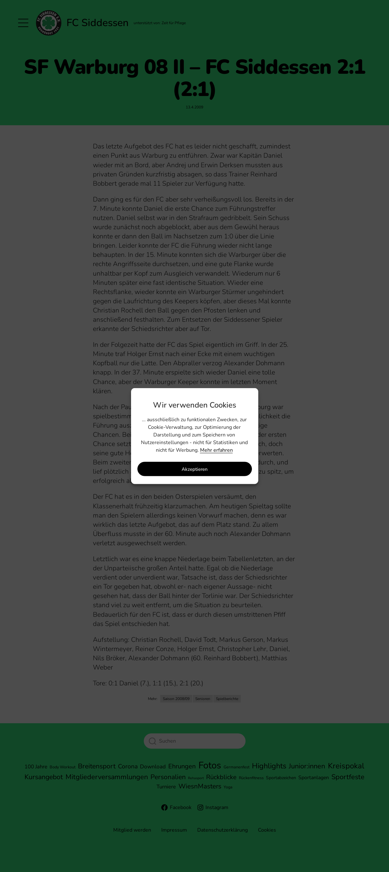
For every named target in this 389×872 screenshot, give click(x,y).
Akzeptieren (195, 469)
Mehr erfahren (216, 450)
